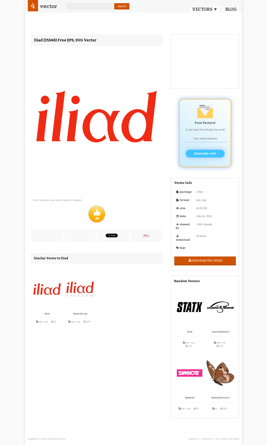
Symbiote (190, 398)
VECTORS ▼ (205, 9)
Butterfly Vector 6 (221, 398)
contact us (206, 438)
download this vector (205, 260)
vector (48, 6)
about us (193, 438)
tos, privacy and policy (227, 438)
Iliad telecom (80, 314)
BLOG (231, 9)
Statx (189, 332)
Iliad (47, 314)
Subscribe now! (205, 153)
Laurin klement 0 (220, 332)
